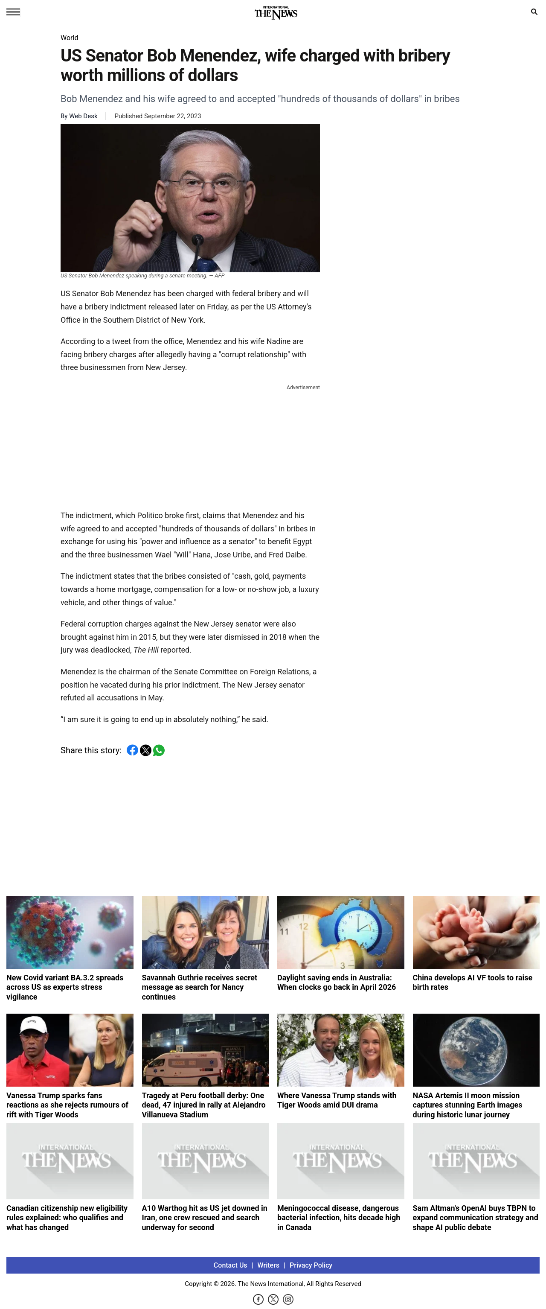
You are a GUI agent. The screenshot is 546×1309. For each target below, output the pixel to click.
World (69, 38)
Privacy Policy (311, 1265)
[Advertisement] (190, 445)
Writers (268, 1265)
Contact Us (230, 1265)
